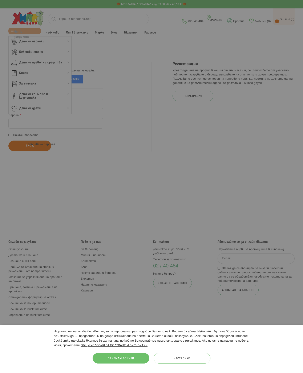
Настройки (182, 358)
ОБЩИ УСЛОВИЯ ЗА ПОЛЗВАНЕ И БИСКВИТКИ (114, 345)
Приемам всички (121, 358)
